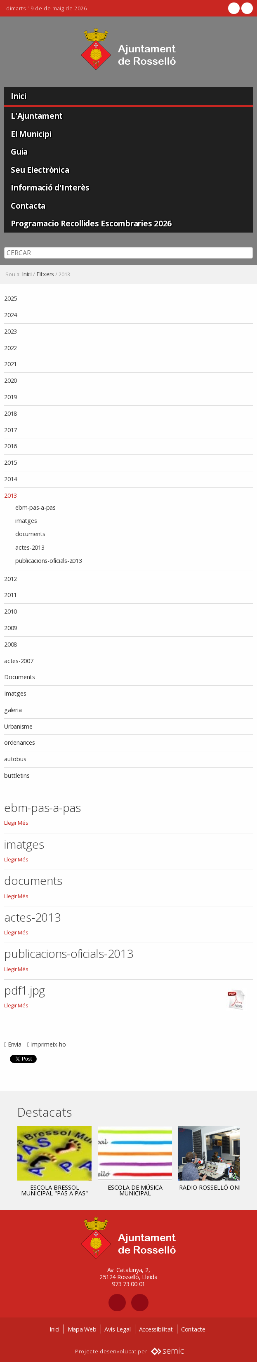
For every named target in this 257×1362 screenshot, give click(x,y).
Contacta (28, 205)
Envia (14, 1044)
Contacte (193, 1329)
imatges (24, 844)
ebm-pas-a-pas (42, 807)
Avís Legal (117, 1329)
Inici (18, 95)
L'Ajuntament (37, 115)
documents (33, 880)
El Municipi (31, 133)
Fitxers (45, 274)
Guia (19, 151)
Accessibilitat (156, 1329)
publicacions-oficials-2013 (69, 953)
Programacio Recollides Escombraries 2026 (91, 223)
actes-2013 (32, 917)
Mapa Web (82, 1329)
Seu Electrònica (40, 169)
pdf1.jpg (24, 990)
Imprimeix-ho (48, 1044)
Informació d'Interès (50, 187)
